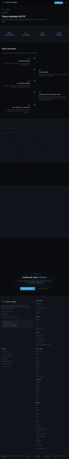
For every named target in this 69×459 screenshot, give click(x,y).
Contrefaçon (4, 351)
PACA (37, 422)
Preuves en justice (40, 342)
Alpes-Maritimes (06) (40, 436)
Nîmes (37, 386)
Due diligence (5, 358)
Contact (58, 2)
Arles (37, 374)
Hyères (37, 372)
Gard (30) (38, 443)
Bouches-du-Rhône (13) (41, 434)
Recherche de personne (7, 361)
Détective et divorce (40, 340)
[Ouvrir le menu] (66, 2)
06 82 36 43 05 (43, 288)
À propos (38, 319)
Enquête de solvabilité (7, 363)
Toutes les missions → (7, 366)
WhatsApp (5, 314)
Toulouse (38, 384)
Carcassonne (39, 395)
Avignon (37, 365)
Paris (37, 405)
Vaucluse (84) (39, 440)
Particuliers (38, 305)
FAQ (37, 324)
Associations (39, 313)
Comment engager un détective (43, 344)
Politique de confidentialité (37, 456)
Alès (37, 400)
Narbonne (38, 390)
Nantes (37, 416)
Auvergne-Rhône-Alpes (41, 429)
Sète (37, 397)
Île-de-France (39, 427)
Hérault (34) (38, 445)
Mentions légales (29, 456)
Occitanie (38, 424)
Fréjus (37, 369)
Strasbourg (38, 414)
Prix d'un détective (40, 335)
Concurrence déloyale (7, 354)
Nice (37, 355)
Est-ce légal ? (39, 337)
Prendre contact (27, 288)
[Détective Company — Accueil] (10, 2)
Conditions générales (47, 456)
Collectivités (38, 310)
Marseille (38, 353)
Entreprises (38, 303)
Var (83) (37, 438)
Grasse (37, 362)
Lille (37, 411)
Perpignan (38, 388)
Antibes (37, 367)
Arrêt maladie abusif (6, 356)
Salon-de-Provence (40, 376)
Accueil (3, 9)
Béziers (37, 393)
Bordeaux (38, 409)
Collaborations (39, 329)
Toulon (37, 358)
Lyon (37, 407)
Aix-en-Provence (39, 351)
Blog (37, 321)
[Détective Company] (17, 301)
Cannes (37, 360)
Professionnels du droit (41, 308)
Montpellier (38, 381)
